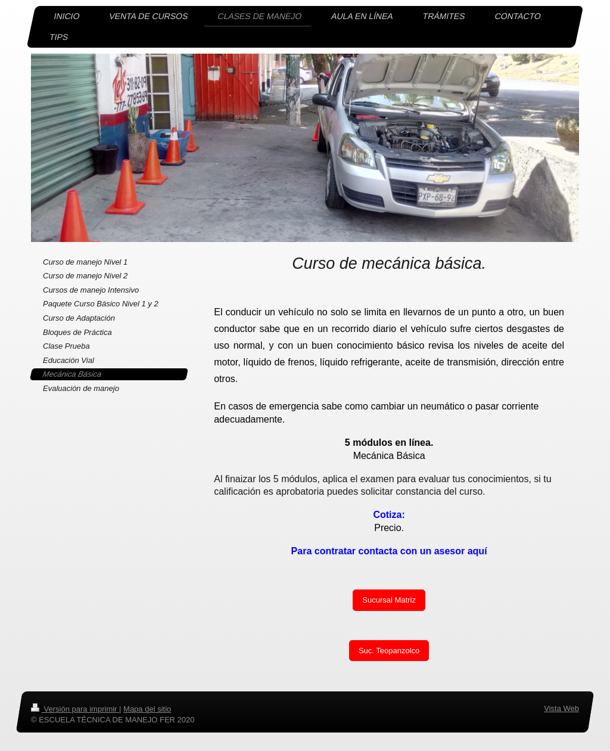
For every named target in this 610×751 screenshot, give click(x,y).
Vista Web (561, 708)
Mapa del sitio (147, 709)
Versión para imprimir (75, 709)
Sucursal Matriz (389, 599)
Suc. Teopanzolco (389, 650)
